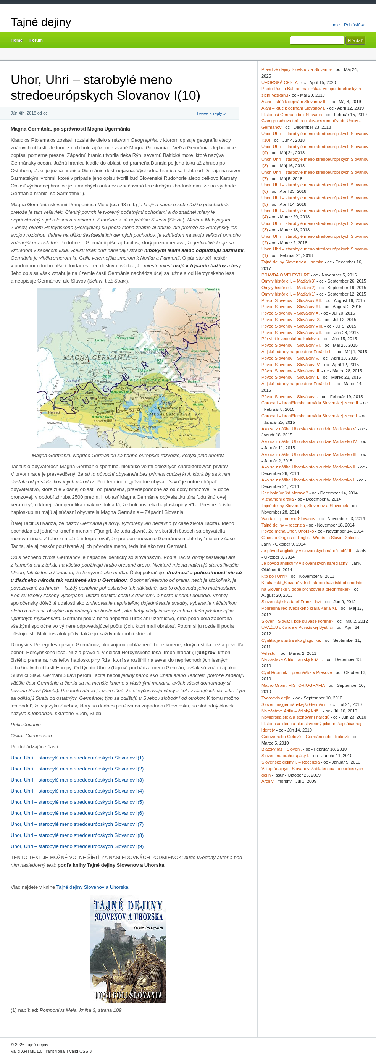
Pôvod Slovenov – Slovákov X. (290, 313)
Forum (36, 40)
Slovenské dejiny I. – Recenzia (290, 762)
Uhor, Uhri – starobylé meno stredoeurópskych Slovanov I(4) (77, 791)
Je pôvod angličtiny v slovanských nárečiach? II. (306, 550)
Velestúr (269, 653)
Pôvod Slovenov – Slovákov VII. (291, 332)
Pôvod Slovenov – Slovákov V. (290, 358)
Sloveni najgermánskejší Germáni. (293, 704)
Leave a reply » (211, 113)
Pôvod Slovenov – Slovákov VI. (291, 345)
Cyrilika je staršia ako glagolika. (291, 640)
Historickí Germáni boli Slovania (291, 114)
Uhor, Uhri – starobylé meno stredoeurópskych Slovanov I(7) (77, 824)
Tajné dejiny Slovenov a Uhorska (92, 887)
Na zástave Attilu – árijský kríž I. (291, 711)
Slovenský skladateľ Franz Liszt (291, 601)
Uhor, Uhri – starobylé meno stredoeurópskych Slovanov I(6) (77, 813)
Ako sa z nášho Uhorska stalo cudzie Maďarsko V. (309, 428)
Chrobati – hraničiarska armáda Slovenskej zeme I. (309, 416)
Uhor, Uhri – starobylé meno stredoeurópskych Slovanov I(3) (77, 780)
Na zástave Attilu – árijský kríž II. (292, 659)
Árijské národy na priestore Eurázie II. (297, 351)
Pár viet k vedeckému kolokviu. (290, 338)
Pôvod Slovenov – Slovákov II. (290, 377)
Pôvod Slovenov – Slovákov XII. (291, 300)
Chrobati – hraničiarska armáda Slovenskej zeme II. (310, 403)
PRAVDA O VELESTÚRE (285, 275)
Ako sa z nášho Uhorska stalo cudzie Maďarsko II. (309, 467)
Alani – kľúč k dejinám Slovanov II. (294, 101)
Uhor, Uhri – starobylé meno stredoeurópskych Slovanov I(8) (77, 835)
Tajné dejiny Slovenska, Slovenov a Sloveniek (304, 505)
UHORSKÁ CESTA (279, 82)
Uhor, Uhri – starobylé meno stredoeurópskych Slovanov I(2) (77, 769)
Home (334, 25)
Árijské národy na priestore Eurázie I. (296, 383)
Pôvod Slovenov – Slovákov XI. (291, 306)
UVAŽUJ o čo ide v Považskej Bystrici (297, 627)
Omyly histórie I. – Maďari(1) (288, 294)
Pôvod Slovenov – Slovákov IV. (290, 364)
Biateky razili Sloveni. (281, 749)
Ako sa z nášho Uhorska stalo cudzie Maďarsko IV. (309, 441)
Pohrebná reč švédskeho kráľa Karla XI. (299, 608)
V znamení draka (277, 499)
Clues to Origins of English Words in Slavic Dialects (310, 537)
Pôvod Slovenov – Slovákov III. (290, 370)
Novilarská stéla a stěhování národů (295, 717)
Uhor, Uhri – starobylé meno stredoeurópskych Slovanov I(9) (77, 846)
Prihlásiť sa (354, 25)
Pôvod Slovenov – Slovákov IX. (291, 319)
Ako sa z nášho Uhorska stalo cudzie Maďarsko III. (309, 454)
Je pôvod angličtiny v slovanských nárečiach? (304, 563)
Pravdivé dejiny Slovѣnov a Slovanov (296, 69)
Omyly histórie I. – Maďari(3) (288, 281)
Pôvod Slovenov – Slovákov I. (289, 396)
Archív (267, 781)
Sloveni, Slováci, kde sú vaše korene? (297, 621)
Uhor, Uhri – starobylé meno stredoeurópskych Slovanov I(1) (77, 758)
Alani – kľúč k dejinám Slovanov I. (293, 108)
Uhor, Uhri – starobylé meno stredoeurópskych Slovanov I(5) (77, 802)
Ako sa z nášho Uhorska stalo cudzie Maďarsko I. (308, 480)
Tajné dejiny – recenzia (283, 525)
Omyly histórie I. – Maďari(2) (288, 287)
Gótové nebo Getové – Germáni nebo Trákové (305, 736)
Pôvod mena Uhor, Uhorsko (287, 531)
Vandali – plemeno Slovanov (288, 518)
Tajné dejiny (41, 22)
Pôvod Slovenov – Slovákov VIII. (292, 326)
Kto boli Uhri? (274, 576)
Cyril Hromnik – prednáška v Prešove (296, 672)
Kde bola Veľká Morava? (284, 493)
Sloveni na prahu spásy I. (285, 755)
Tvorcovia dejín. (276, 698)
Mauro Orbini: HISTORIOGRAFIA (293, 685)
